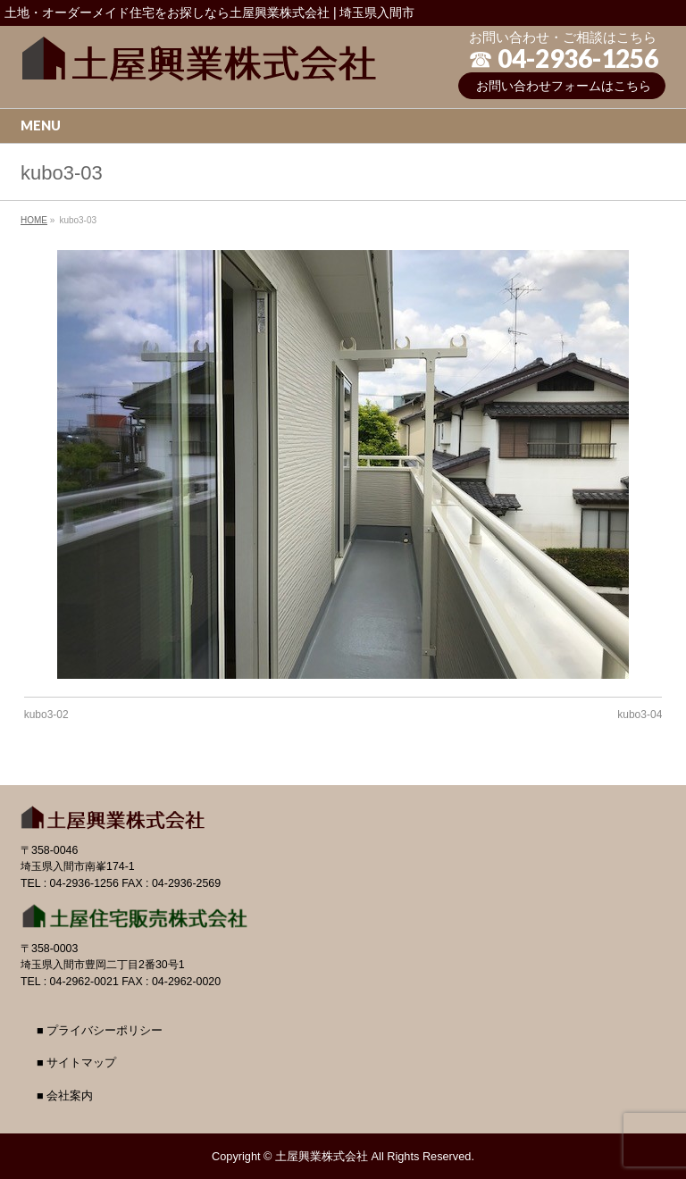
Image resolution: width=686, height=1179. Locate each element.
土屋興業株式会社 (321, 1156)
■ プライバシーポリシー (100, 1030)
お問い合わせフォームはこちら (563, 86)
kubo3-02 (46, 714)
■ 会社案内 (65, 1096)
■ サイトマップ (76, 1063)
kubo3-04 (639, 714)
